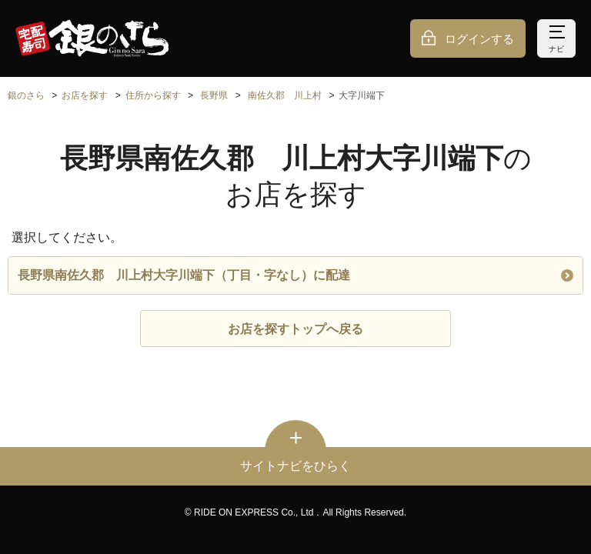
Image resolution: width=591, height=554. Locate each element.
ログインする (479, 38)
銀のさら (26, 95)
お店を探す (85, 95)
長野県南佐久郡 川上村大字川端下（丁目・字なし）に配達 (295, 275)
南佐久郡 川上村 (285, 95)
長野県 (214, 95)
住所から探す (153, 95)
